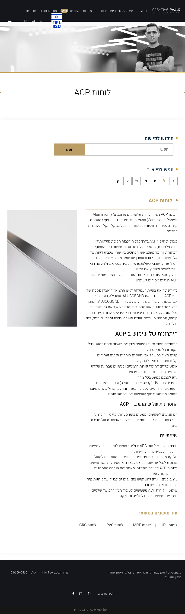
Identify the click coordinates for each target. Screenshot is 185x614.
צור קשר (31, 10)
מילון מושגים (172, 577)
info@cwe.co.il (51, 572)
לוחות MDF (142, 525)
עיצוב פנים (126, 10)
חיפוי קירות (108, 10)
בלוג (128, 572)
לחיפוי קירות (149, 366)
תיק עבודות (90, 10)
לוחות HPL (169, 525)
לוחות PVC (116, 525)
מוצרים (74, 10)
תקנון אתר (116, 572)
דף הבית (142, 10)
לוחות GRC (89, 525)
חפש (70, 149)
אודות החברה (48, 10)
